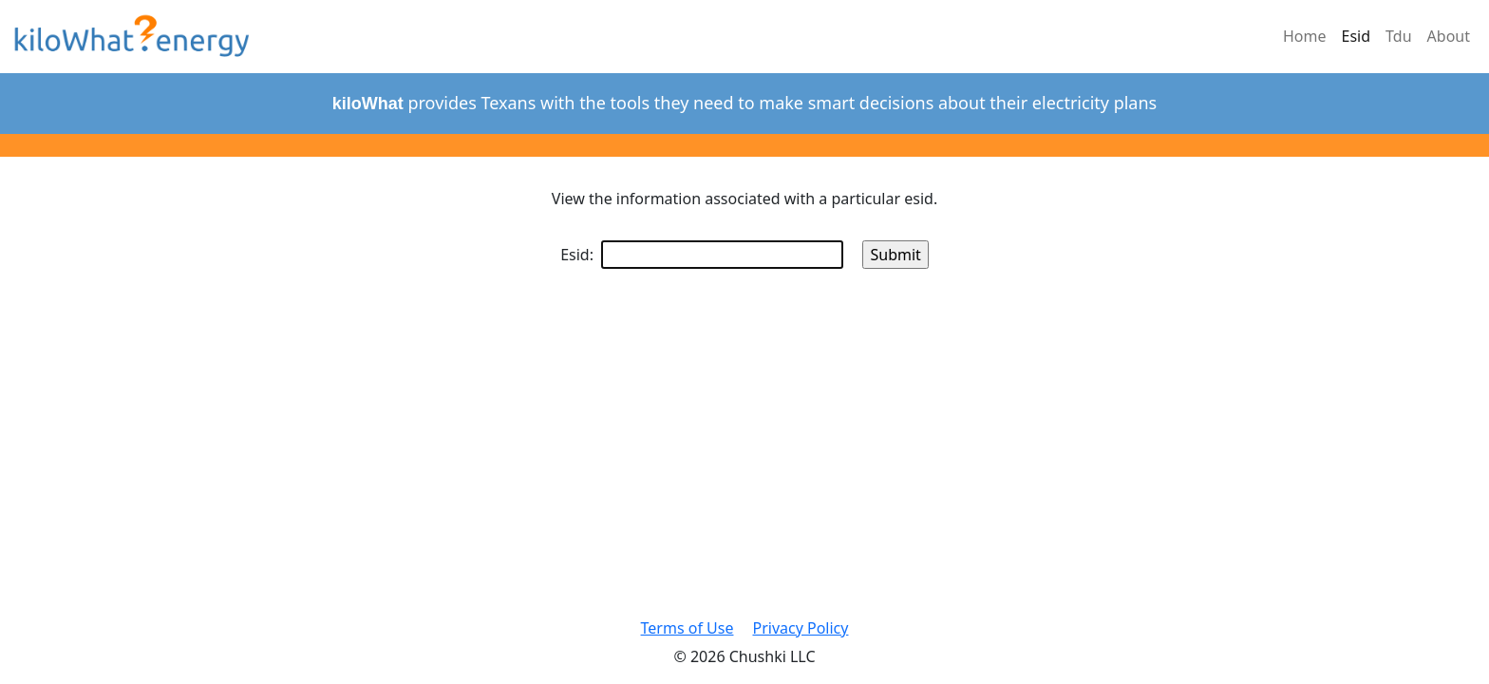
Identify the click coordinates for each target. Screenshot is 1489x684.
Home (1305, 36)
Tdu (1398, 36)
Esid (1356, 36)
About (1448, 36)
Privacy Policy (800, 628)
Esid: (701, 254)
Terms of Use (687, 628)
